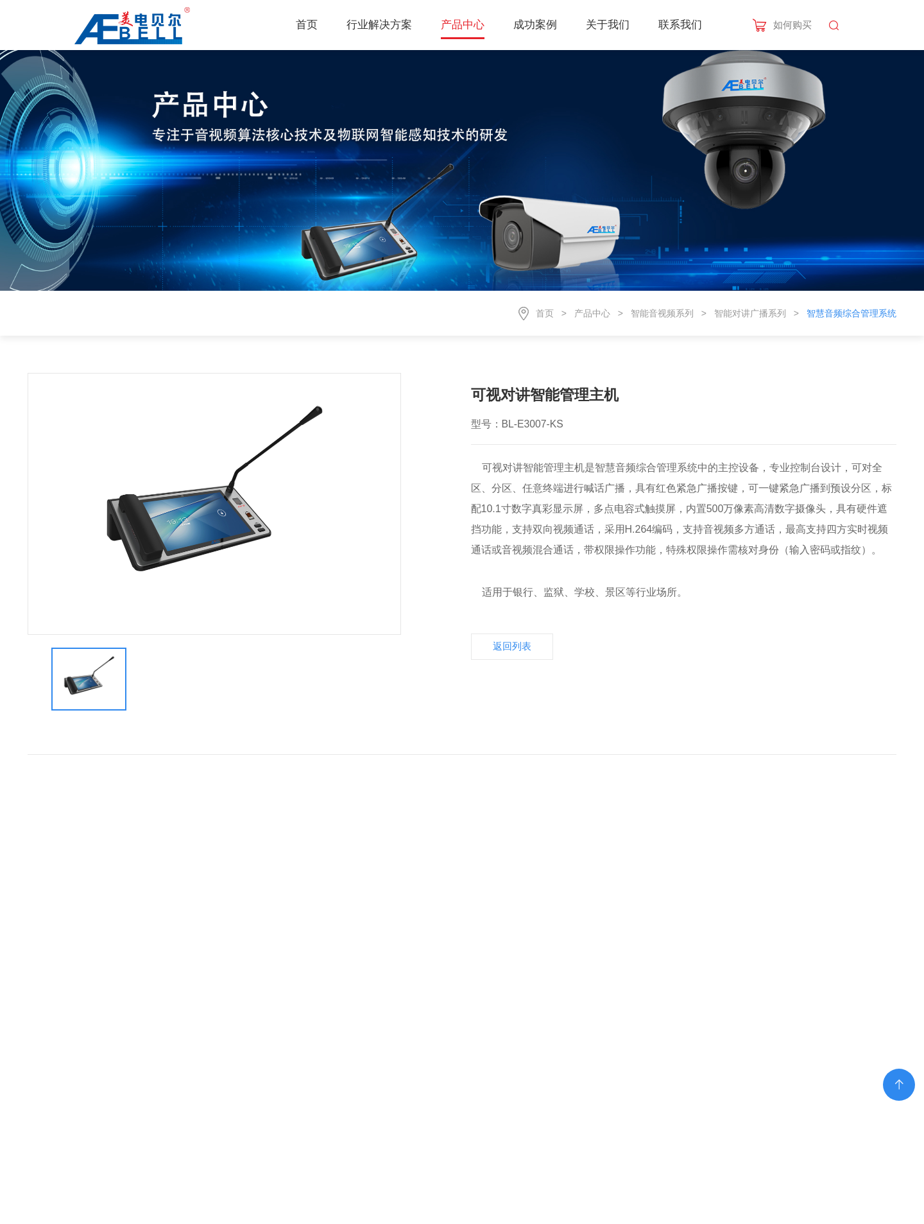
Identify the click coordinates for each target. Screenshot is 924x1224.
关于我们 (607, 25)
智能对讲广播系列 (750, 313)
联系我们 (680, 25)
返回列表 (512, 646)
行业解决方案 (379, 25)
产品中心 (462, 25)
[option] (214, 504)
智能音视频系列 (662, 313)
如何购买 (792, 24)
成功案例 (535, 25)
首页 (307, 25)
